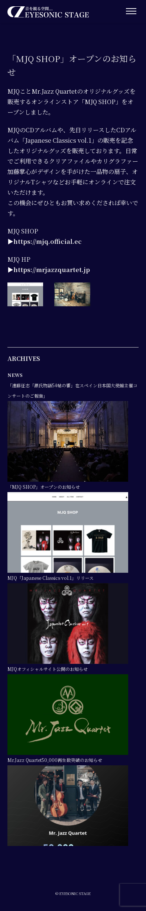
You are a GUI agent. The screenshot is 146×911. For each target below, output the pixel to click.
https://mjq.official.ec (47, 241)
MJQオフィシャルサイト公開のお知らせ (47, 669)
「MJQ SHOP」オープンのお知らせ (43, 487)
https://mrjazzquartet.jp (51, 269)
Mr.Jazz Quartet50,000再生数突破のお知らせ (54, 760)
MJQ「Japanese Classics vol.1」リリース (50, 578)
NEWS (15, 375)
